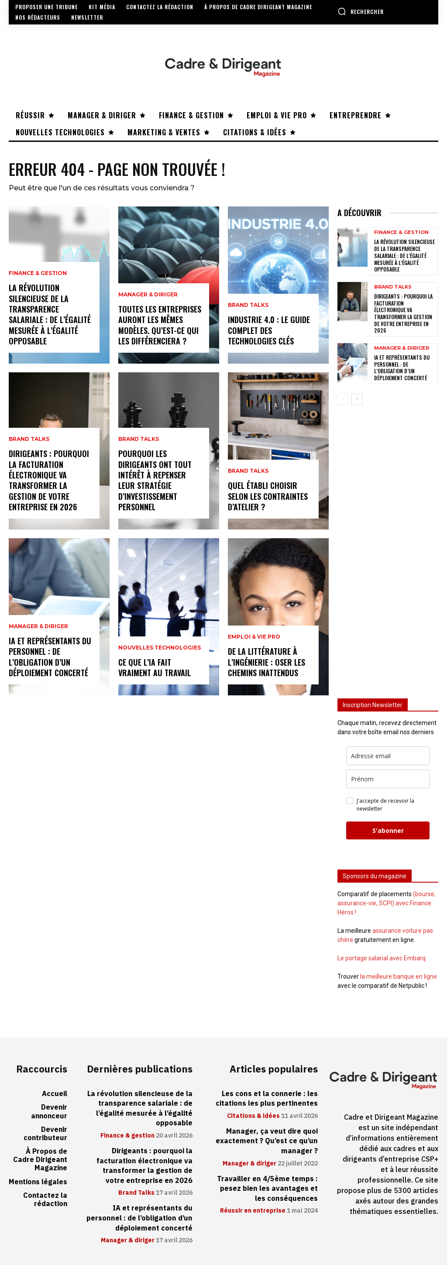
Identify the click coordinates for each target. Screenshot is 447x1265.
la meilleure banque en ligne (398, 976)
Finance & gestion (38, 275)
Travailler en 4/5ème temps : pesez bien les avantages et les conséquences (268, 1187)
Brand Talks (29, 441)
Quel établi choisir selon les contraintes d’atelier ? (268, 496)
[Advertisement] (387, 546)
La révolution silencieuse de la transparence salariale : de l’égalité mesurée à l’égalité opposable (50, 315)
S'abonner (388, 830)
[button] (360, 11)
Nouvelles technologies (159, 648)
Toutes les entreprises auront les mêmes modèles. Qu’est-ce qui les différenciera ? (159, 326)
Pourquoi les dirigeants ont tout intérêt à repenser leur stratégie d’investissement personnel (155, 481)
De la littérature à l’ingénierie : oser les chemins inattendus (266, 662)
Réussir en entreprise (252, 1210)
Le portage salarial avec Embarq (381, 957)
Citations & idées (253, 1115)
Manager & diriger (38, 628)
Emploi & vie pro (254, 638)
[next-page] (356, 399)
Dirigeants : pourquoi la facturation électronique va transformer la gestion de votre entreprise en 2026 (49, 481)
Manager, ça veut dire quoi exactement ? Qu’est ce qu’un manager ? (267, 1140)
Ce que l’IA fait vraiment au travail (154, 667)
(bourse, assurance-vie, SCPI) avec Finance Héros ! (386, 902)
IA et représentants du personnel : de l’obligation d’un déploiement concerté (50, 657)
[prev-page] (342, 399)
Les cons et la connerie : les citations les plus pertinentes (267, 1098)
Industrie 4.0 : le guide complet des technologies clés (269, 331)
